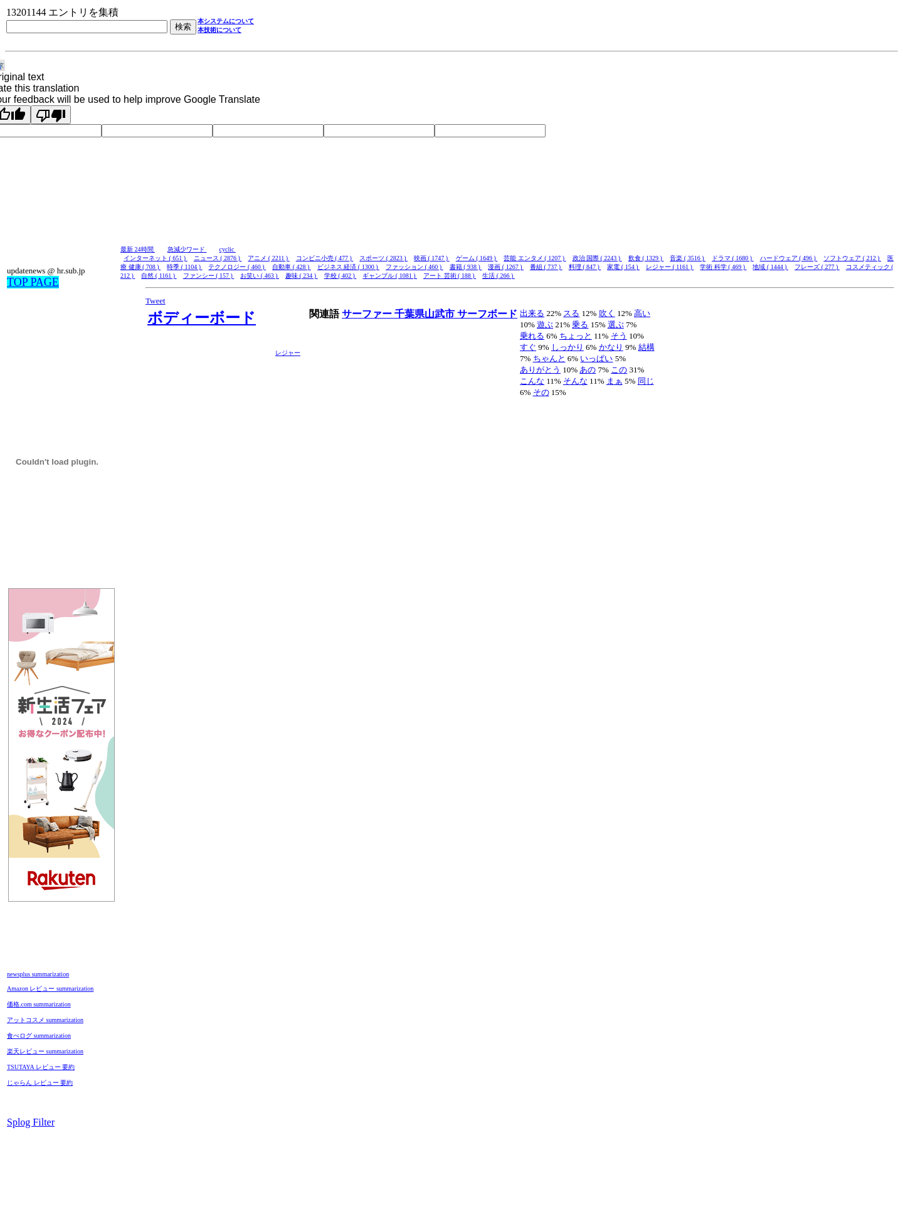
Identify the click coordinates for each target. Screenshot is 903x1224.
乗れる (532, 335)
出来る (532, 313)
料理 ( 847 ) (585, 266)
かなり (611, 347)
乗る (580, 324)
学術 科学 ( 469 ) (723, 266)
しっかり (567, 347)
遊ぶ (545, 324)
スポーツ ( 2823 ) (383, 258)
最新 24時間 (137, 249)
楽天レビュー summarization (45, 1051)
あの (587, 369)
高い (642, 313)
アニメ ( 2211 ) (268, 258)
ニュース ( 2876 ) (218, 258)
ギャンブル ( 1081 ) (389, 275)
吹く (607, 313)
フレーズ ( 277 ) (817, 266)
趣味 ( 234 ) (301, 275)
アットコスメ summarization (45, 1019)
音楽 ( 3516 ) (687, 258)
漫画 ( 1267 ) (506, 266)
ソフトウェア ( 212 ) (852, 258)
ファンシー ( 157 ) (209, 275)
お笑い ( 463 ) (259, 275)
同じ (646, 381)
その (541, 392)
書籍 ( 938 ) (466, 266)
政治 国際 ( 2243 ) (597, 258)
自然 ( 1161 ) (158, 275)
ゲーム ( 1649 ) (477, 258)
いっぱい (596, 358)
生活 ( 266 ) (498, 275)
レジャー (287, 352)
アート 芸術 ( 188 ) (449, 275)
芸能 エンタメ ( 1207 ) (535, 258)
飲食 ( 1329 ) (646, 258)
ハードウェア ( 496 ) (789, 258)
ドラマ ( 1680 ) (733, 258)
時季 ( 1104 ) (184, 266)
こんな (532, 381)
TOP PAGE (33, 282)
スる (571, 313)
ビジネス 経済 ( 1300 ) (348, 266)
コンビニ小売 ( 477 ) (325, 258)
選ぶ (616, 324)
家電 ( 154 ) (623, 266)
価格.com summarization (39, 1004)
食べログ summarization (39, 1035)
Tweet (155, 300)
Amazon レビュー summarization (50, 988)
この (619, 369)
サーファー (368, 314)
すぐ (528, 347)
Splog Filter (31, 1122)
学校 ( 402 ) (340, 275)
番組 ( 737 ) (546, 266)
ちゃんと (549, 358)
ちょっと (575, 335)
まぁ (614, 381)
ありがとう (540, 369)
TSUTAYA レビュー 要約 (41, 1066)
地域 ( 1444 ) (770, 266)
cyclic (227, 249)
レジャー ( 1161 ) (670, 266)
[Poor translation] (51, 114)
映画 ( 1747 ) (432, 258)
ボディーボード (201, 318)
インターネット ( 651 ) (155, 258)
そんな (575, 381)
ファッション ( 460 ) (414, 266)
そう (619, 335)
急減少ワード (187, 249)
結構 (646, 347)
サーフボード (487, 314)
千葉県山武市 (425, 314)
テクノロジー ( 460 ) (237, 266)
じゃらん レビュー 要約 (40, 1082)
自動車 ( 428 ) (291, 266)
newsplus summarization (38, 974)
